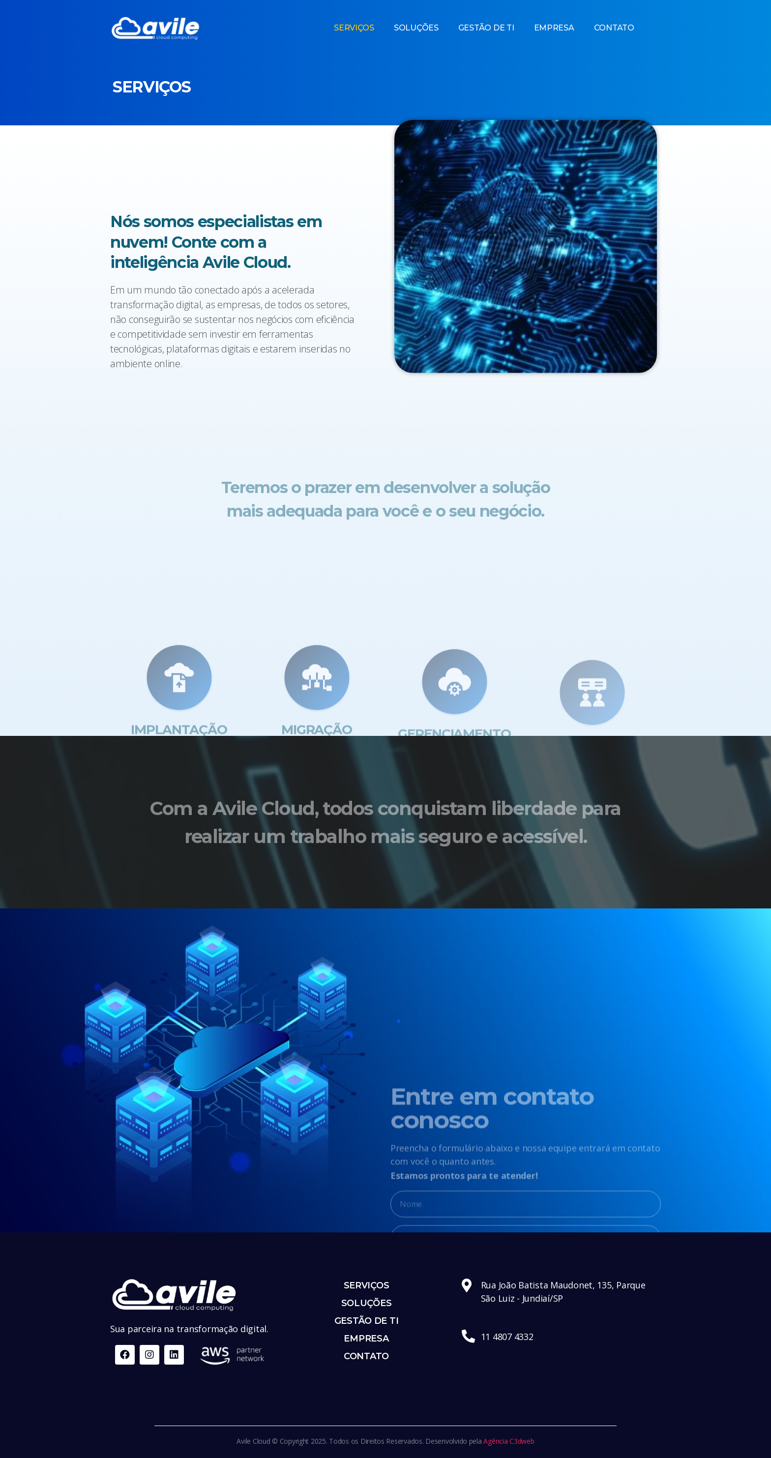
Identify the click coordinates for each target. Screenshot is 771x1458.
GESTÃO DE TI (486, 27)
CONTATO (614, 27)
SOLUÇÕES (416, 27)
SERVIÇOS (354, 27)
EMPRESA (554, 27)
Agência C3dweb (508, 1441)
